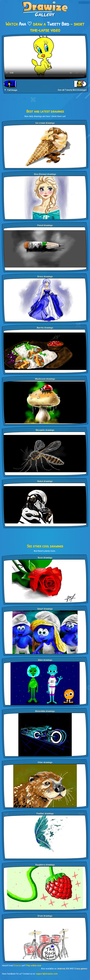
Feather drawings (45, 813)
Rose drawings (45, 557)
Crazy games (80, 968)
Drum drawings (45, 916)
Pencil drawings (45, 225)
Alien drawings (45, 660)
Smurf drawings (45, 609)
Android (61, 968)
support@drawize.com (47, 974)
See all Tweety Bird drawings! (72, 90)
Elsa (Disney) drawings (45, 174)
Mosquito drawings (45, 430)
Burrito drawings (45, 327)
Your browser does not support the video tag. (45, 57)
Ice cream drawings (45, 123)
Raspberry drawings (45, 864)
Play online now (33, 965)
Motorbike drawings (45, 711)
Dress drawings (45, 276)
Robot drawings (45, 481)
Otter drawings (45, 762)
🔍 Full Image (10, 90)
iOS (67, 968)
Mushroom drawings (45, 379)
